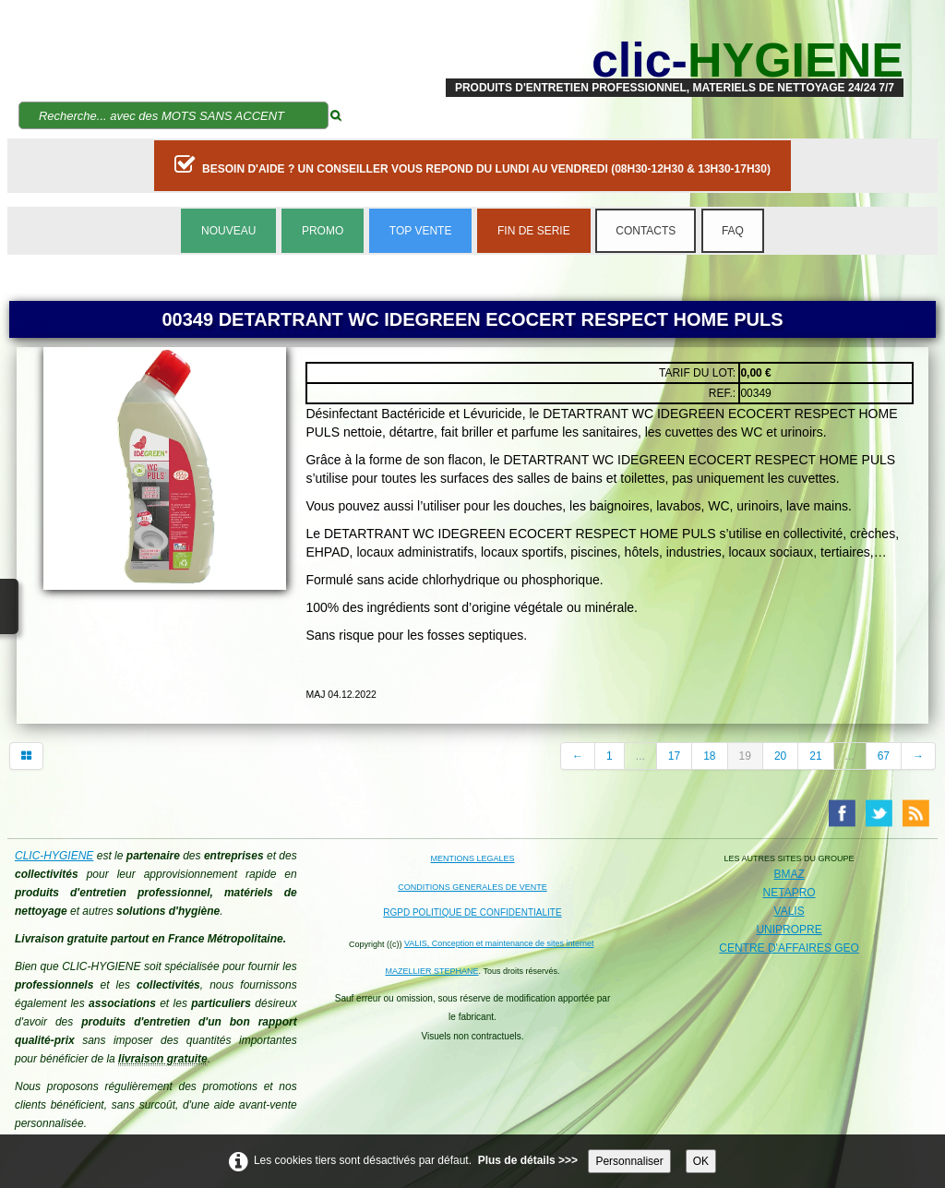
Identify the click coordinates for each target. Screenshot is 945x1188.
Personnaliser (629, 1161)
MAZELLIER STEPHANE (432, 971)
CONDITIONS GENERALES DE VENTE (472, 887)
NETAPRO (789, 892)
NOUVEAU (228, 230)
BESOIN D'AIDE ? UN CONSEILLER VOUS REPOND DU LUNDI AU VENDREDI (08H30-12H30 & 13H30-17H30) (472, 164)
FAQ (733, 230)
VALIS (789, 911)
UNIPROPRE (788, 929)
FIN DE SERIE (533, 230)
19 (745, 756)
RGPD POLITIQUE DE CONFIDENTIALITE (472, 912)
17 (674, 756)
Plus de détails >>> (528, 1160)
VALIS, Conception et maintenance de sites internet (498, 943)
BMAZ (788, 874)
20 (780, 756)
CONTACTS (646, 230)
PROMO (322, 230)
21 (815, 756)
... (640, 756)
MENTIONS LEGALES (472, 858)
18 (709, 756)
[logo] (674, 60)
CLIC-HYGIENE (54, 855)
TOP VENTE (420, 230)
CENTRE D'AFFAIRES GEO (789, 948)
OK (701, 1161)
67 (884, 756)
